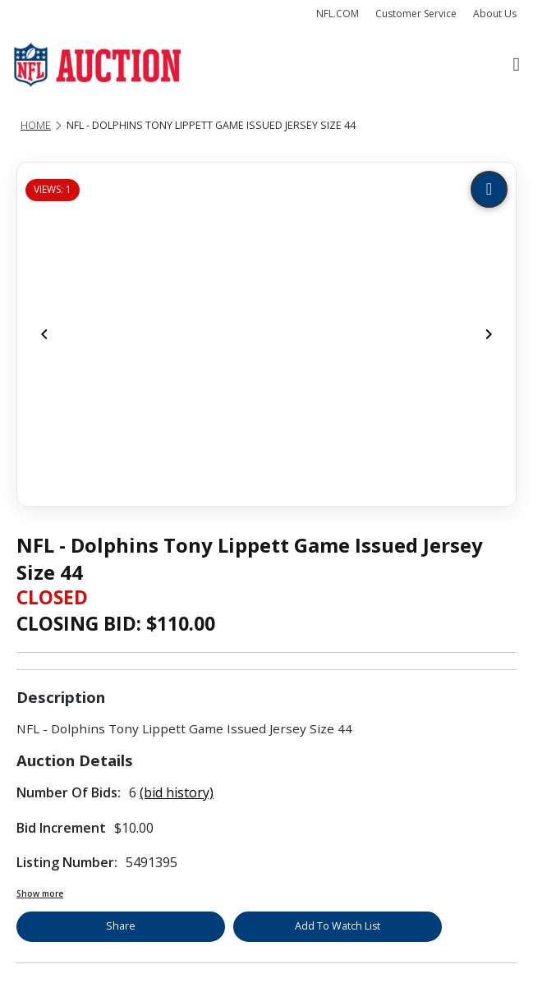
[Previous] (44, 334)
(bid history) (177, 792)
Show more (39, 893)
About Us (495, 14)
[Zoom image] (489, 189)
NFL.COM (337, 14)
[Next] (488, 334)
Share (121, 926)
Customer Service (416, 14)
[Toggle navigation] (516, 65)
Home (36, 125)
